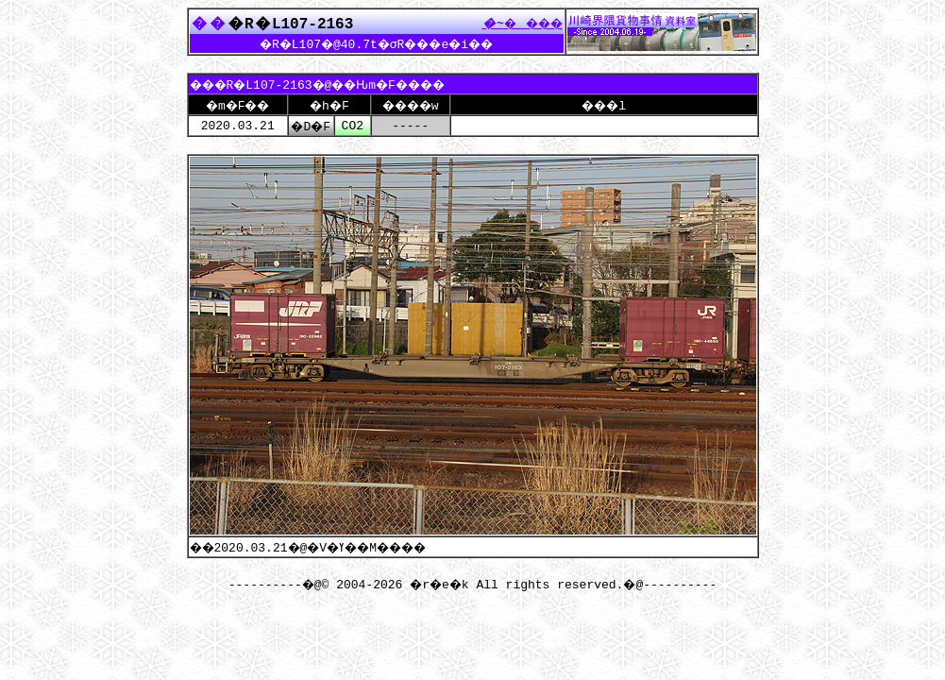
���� (517, 22)
